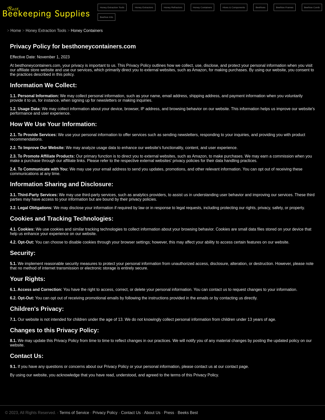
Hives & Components (234, 7)
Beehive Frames (284, 7)
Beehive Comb (312, 7)
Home (15, 30)
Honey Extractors (144, 7)
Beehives (260, 7)
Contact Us (131, 413)
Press (169, 413)
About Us (152, 413)
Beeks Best (188, 413)
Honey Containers (202, 7)
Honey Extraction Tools (112, 7)
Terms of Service (74, 413)
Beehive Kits (106, 17)
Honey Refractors (173, 7)
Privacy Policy (105, 413)
